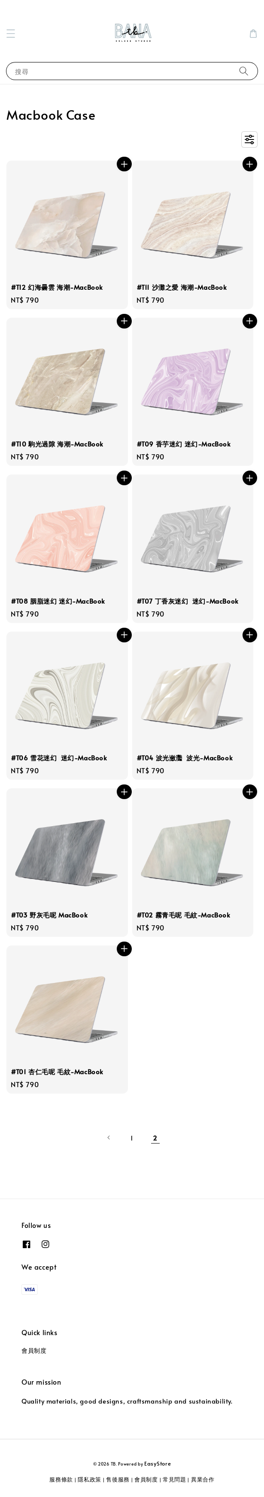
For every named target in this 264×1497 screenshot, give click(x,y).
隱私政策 (89, 1479)
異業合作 (203, 1479)
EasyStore (157, 1463)
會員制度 (33, 1350)
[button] (10, 33)
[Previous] (109, 1137)
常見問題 (174, 1479)
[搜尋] (244, 70)
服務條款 (61, 1479)
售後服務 (118, 1479)
